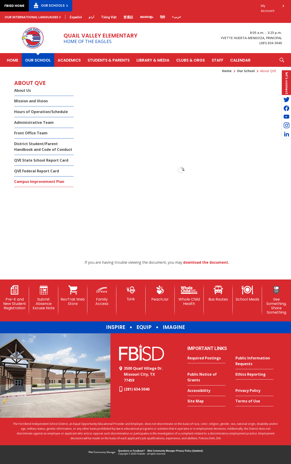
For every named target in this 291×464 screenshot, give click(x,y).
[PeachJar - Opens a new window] (160, 293)
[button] (282, 60)
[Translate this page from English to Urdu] (91, 17)
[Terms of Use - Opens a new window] (254, 401)
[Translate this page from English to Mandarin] (128, 17)
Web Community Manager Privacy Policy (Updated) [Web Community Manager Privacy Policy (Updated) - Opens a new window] (175, 451)
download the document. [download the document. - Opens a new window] (206, 262)
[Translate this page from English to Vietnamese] (109, 17)
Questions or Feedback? (131, 451)
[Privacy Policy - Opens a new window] (254, 390)
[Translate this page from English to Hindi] (162, 17)
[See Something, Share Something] (276, 300)
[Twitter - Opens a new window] (286, 99)
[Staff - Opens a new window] (217, 60)
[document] (181, 170)
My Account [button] (268, 7)
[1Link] (131, 293)
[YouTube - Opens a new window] (286, 117)
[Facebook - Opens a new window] (286, 108)
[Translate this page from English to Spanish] (75, 17)
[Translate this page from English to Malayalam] (146, 17)
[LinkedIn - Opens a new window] (286, 134)
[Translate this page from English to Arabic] (176, 17)
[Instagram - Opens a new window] (286, 125)
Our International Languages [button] (31, 17)
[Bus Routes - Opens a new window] (218, 293)
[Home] (12, 60)
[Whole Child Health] (189, 295)
